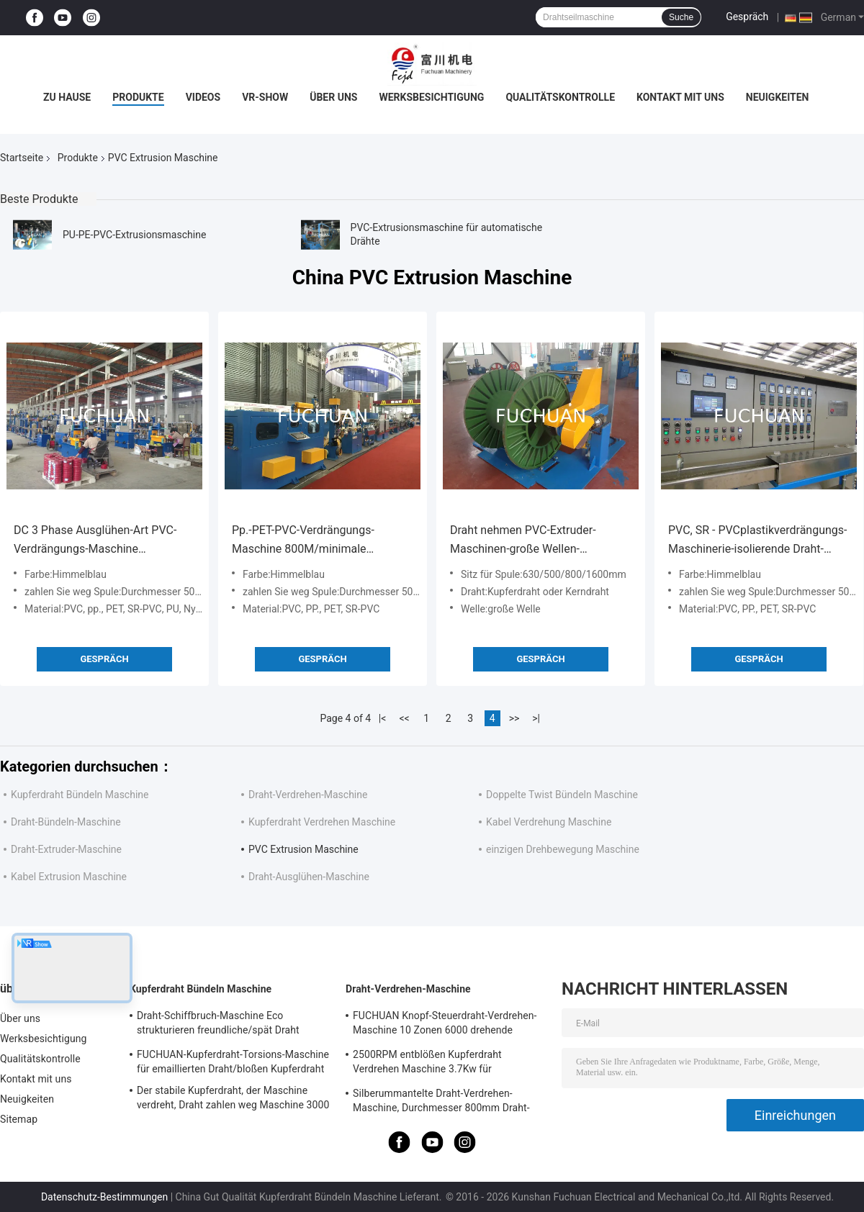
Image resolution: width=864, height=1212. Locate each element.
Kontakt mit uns (680, 97)
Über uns (333, 97)
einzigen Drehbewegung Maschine (562, 849)
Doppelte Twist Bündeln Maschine (562, 794)
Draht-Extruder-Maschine (66, 849)
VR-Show (265, 97)
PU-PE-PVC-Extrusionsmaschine (134, 234)
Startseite (21, 157)
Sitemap (18, 1119)
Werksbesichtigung (431, 97)
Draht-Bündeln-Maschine (66, 822)
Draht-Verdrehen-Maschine (307, 794)
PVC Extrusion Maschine (303, 849)
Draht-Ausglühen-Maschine (308, 876)
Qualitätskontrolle (560, 97)
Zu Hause (67, 97)
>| (536, 718)
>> (514, 718)
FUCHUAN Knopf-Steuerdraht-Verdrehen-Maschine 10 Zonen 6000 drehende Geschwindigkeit (445, 1025)
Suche (681, 17)
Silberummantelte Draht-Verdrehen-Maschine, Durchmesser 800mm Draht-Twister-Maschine (441, 1102)
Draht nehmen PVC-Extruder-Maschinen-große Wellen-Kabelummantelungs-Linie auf (526, 540)
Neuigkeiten (777, 97)
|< (383, 718)
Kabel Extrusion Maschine (69, 876)
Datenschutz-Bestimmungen (104, 1197)
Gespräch (747, 16)
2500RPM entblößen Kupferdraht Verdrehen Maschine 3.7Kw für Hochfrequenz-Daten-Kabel (427, 1064)
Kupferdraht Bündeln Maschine (79, 794)
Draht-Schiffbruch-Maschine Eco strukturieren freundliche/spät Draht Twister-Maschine (218, 1025)
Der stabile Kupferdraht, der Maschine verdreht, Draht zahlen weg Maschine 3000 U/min (233, 1100)
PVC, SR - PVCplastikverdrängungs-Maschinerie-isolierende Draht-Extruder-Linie (757, 540)
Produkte (137, 97)
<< (405, 718)
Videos (203, 97)
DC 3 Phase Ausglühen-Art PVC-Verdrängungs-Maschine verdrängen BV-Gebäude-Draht (95, 540)
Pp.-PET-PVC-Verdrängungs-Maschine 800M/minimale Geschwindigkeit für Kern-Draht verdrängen (311, 540)
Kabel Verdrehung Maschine (548, 822)
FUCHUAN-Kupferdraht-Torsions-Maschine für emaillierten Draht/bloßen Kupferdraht (233, 1062)
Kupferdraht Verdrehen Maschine (321, 822)
